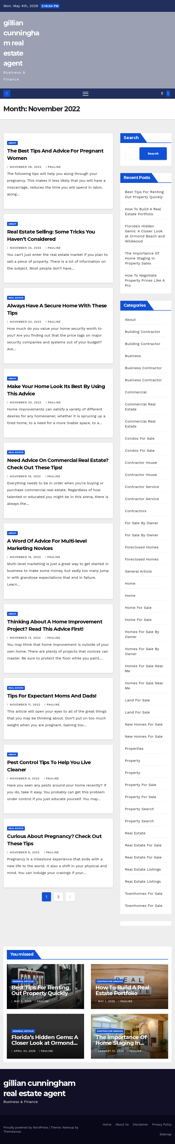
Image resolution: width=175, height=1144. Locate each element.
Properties (134, 748)
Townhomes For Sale (143, 893)
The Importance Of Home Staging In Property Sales (142, 258)
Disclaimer (140, 1124)
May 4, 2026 (23, 1001)
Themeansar (12, 1131)
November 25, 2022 (26, 247)
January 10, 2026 (111, 1051)
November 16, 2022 (26, 557)
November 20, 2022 (26, 402)
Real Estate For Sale (143, 845)
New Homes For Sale (144, 724)
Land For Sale (137, 700)
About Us (122, 1124)
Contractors (136, 511)
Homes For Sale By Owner (142, 634)
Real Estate (15, 297)
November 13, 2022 (26, 638)
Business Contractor (143, 368)
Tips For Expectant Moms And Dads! (51, 696)
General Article (138, 571)
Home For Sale (138, 607)
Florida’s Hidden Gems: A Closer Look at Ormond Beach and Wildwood (44, 1043)
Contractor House (141, 462)
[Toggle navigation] (85, 93)
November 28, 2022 (26, 167)
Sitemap (166, 1134)
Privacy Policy (162, 1124)
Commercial (136, 392)
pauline (53, 167)
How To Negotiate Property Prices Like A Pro (145, 280)
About (12, 143)
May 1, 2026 (107, 1001)
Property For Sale (140, 785)
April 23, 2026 (25, 1051)
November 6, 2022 (25, 852)
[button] (162, 93)
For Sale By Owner (141, 523)
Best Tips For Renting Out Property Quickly (40, 990)
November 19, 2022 (26, 476)
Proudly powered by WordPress (26, 1127)
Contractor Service (142, 487)
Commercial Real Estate (140, 406)
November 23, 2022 (26, 321)
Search (131, 137)
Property (132, 760)
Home (130, 583)
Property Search (139, 809)
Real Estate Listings (143, 869)
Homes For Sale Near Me (144, 668)
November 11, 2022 (25, 704)
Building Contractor (142, 331)
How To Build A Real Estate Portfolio (122, 990)
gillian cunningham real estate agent (21, 43)
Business (133, 356)
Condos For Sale (139, 438)
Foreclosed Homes (142, 547)
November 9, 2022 (25, 778)
